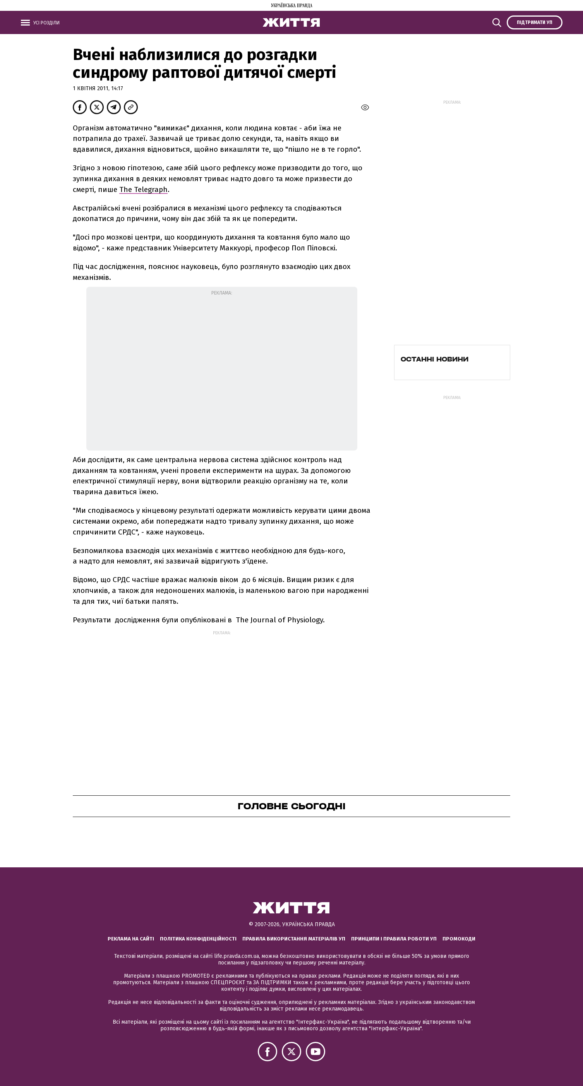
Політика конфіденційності (198, 939)
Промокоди (458, 939)
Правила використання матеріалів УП (293, 939)
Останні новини (434, 359)
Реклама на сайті (131, 939)
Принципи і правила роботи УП (394, 939)
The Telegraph (143, 189)
